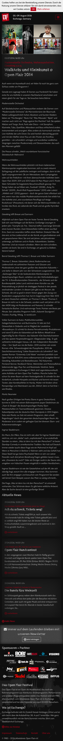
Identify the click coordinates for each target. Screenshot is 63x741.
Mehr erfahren (43, 9)
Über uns (46, 733)
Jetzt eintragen (31, 639)
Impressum (7, 733)
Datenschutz (21, 733)
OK (33, 9)
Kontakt (34, 733)
